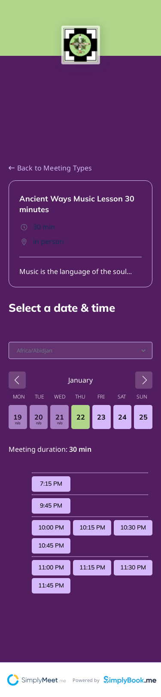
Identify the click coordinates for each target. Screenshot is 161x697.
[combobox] (17, 350)
